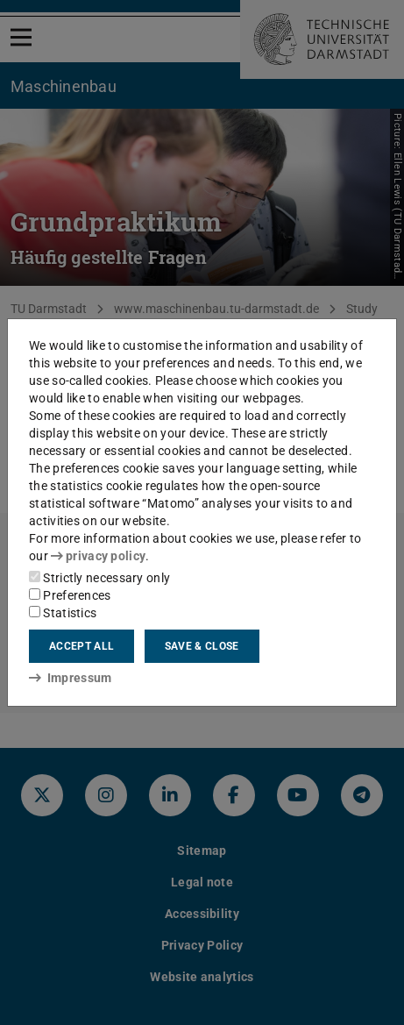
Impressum (70, 678)
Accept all (81, 646)
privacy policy (98, 556)
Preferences (70, 595)
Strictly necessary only (99, 578)
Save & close (202, 646)
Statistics (62, 613)
